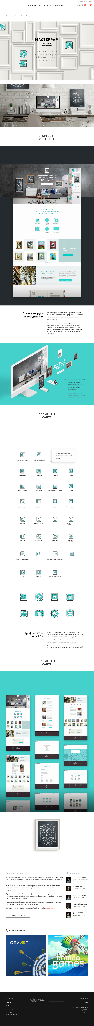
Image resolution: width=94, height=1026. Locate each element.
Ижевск (86, 1002)
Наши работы (20, 16)
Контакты (58, 5)
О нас (49, 5)
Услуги (41, 5)
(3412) (85, 5)
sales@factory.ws (86, 1)
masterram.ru (50, 908)
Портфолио (31, 5)
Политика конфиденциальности (13, 1013)
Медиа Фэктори (10, 16)
